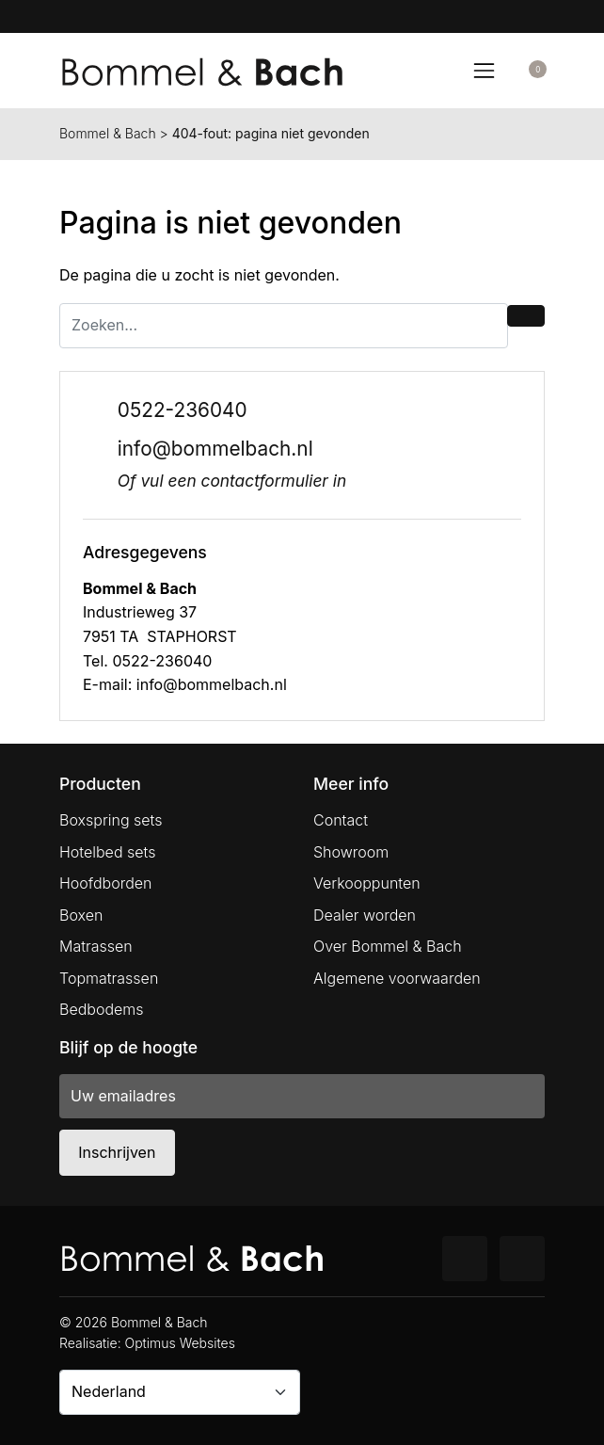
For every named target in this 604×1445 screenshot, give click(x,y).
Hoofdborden (105, 883)
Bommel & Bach (107, 133)
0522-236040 (182, 410)
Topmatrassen (108, 978)
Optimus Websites (180, 1343)
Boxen (81, 915)
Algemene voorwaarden (397, 978)
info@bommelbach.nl (215, 448)
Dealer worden (364, 915)
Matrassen (96, 946)
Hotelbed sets (107, 852)
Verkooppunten (367, 883)
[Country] (179, 1392)
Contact (340, 820)
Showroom (351, 852)
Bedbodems (101, 1009)
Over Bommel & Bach (387, 946)
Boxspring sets (110, 820)
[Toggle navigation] (483, 70)
